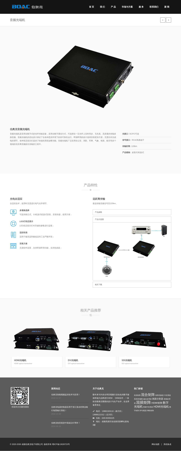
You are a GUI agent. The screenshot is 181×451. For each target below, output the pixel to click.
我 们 (102, 7)
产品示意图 (99, 219)
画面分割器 (157, 399)
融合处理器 (147, 399)
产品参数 (98, 212)
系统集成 (167, 444)
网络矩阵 (150, 411)
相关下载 (98, 285)
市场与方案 (127, 7)
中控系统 (167, 395)
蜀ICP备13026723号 (61, 444)
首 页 (91, 7)
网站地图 (155, 444)
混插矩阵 (143, 402)
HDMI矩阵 (156, 402)
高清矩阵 (137, 395)
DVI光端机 (73, 360)
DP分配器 (143, 411)
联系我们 (154, 7)
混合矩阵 (148, 395)
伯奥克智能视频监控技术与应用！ (65, 394)
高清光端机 (138, 399)
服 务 (141, 7)
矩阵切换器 (159, 395)
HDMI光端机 (20, 360)
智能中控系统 (148, 407)
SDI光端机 (127, 360)
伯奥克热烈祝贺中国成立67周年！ (66, 423)
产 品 (113, 7)
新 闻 (166, 7)
